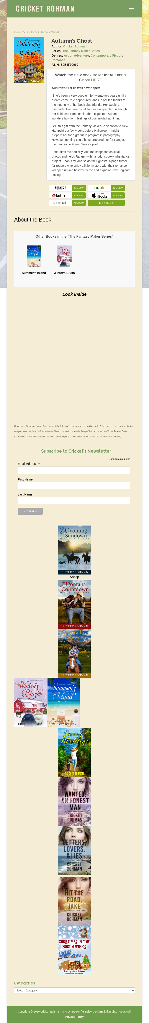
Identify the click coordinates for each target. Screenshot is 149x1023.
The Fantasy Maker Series (81, 51)
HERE (96, 80)
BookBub (106, 203)
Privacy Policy (74, 1016)
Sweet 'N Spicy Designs (87, 1011)
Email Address (29, 464)
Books (30, 32)
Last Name (25, 494)
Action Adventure (76, 55)
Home (18, 32)
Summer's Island (34, 273)
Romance (58, 60)
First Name (25, 479)
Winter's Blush (64, 273)
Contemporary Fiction (106, 55)
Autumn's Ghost (48, 32)
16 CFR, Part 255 (36, 436)
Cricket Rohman (75, 46)
